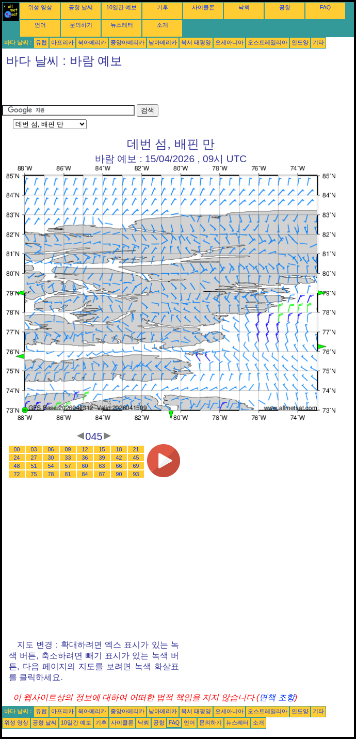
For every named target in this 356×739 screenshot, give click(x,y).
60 (85, 466)
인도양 (300, 42)
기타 (318, 42)
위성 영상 (40, 7)
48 (17, 466)
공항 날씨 (81, 7)
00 (17, 449)
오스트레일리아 (267, 42)
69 (136, 466)
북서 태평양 (196, 42)
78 (51, 474)
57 (68, 466)
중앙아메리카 (127, 42)
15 (102, 449)
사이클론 (203, 7)
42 (119, 457)
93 (136, 474)
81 (68, 474)
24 (17, 457)
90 (119, 474)
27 (34, 457)
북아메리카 (92, 42)
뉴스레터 (121, 25)
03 (34, 449)
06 (51, 449)
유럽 (41, 42)
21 (136, 449)
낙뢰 (244, 7)
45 (136, 457)
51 (34, 466)
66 (119, 466)
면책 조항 (276, 697)
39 (102, 457)
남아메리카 (163, 42)
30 (51, 457)
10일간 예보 (121, 7)
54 (51, 466)
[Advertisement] (123, 88)
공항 (284, 7)
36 (85, 457)
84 (85, 474)
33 (68, 457)
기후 (162, 7)
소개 (162, 25)
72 (17, 474)
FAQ (325, 7)
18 (119, 449)
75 (34, 474)
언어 (40, 25)
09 (68, 449)
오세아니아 (229, 42)
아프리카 (62, 42)
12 (85, 449)
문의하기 (81, 25)
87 (102, 474)
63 (102, 466)
